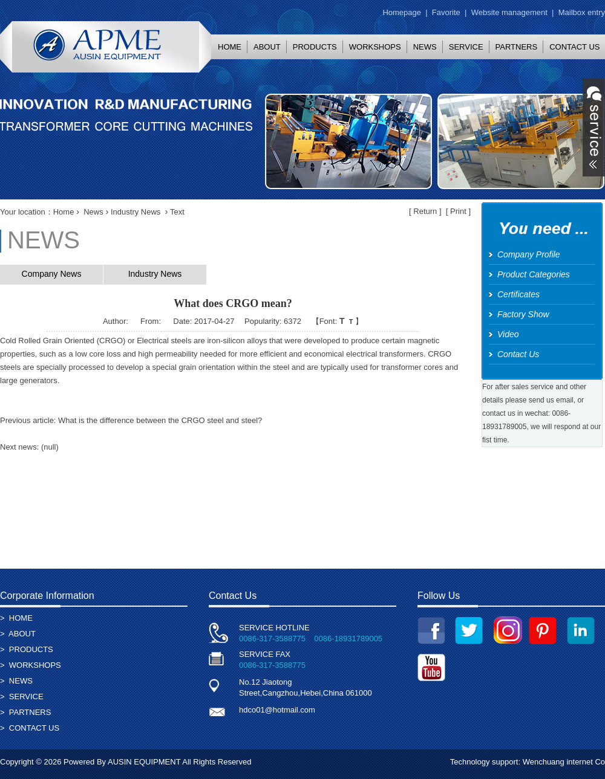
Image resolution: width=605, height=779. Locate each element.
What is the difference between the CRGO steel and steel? (160, 420)
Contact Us (518, 354)
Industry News (135, 211)
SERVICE (466, 46)
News (93, 211)
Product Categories (533, 274)
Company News (52, 274)
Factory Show (523, 314)
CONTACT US (34, 727)
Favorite (446, 12)
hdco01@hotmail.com (277, 709)
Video (508, 334)
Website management (509, 12)
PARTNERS (516, 46)
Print (458, 211)
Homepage (401, 12)
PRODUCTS (315, 46)
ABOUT (267, 46)
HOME (229, 46)
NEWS (425, 46)
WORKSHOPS (375, 46)
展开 (593, 127)
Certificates (518, 294)
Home (63, 211)
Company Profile (528, 254)
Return (425, 211)
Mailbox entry (581, 12)
